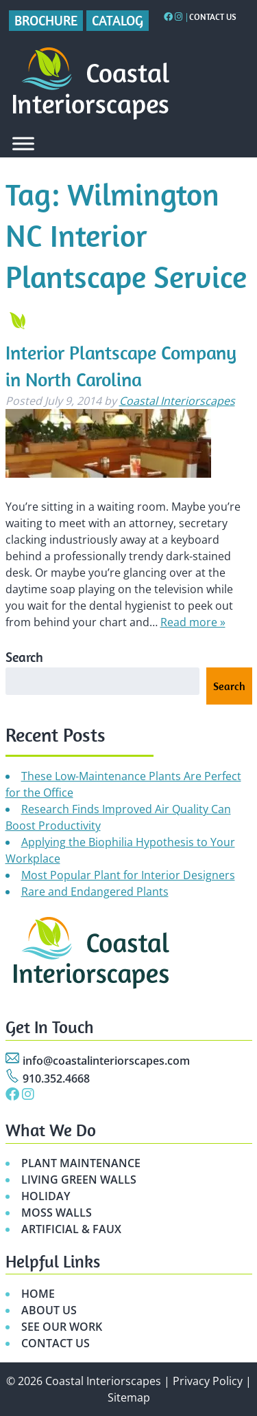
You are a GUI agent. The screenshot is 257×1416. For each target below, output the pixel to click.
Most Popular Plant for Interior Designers (128, 875)
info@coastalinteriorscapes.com (106, 1060)
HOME (38, 1293)
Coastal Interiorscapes (177, 400)
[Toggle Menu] (23, 143)
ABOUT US (49, 1310)
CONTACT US (55, 1343)
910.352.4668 (56, 1078)
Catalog (117, 20)
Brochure (45, 20)
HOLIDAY (45, 1196)
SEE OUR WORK (61, 1326)
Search (24, 656)
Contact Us (212, 17)
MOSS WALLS (56, 1212)
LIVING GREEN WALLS (78, 1179)
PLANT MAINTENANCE (80, 1163)
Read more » (192, 622)
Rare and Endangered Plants (95, 891)
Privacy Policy (208, 1381)
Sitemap (129, 1397)
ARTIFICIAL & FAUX (71, 1229)
